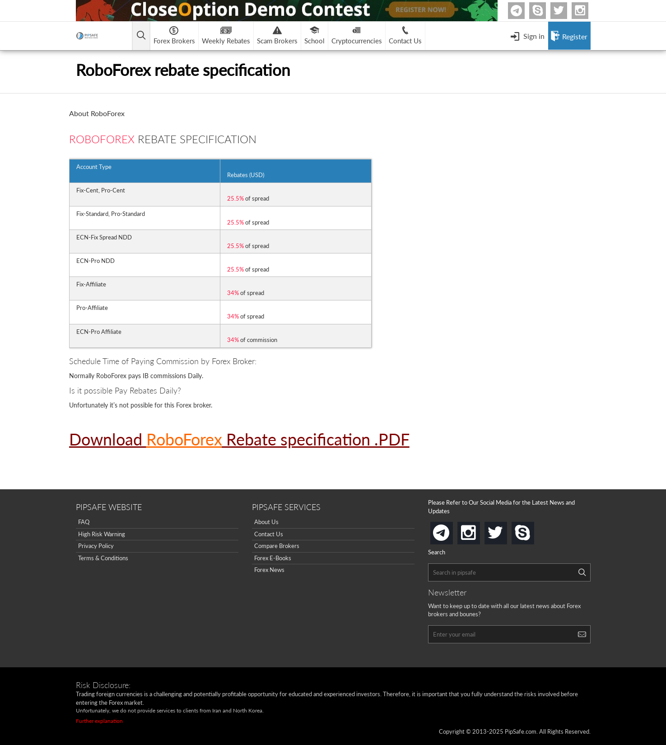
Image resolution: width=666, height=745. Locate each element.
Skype (544, 10)
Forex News (269, 569)
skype (532, 530)
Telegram (523, 12)
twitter (565, 10)
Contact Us (268, 534)
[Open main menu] (141, 36)
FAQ (83, 521)
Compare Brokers (276, 545)
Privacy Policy (96, 545)
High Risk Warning (101, 534)
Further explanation (99, 720)
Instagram (587, 10)
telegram (451, 532)
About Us (266, 521)
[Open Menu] (527, 36)
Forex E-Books (272, 558)
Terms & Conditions (103, 558)
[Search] (582, 572)
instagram (478, 530)
